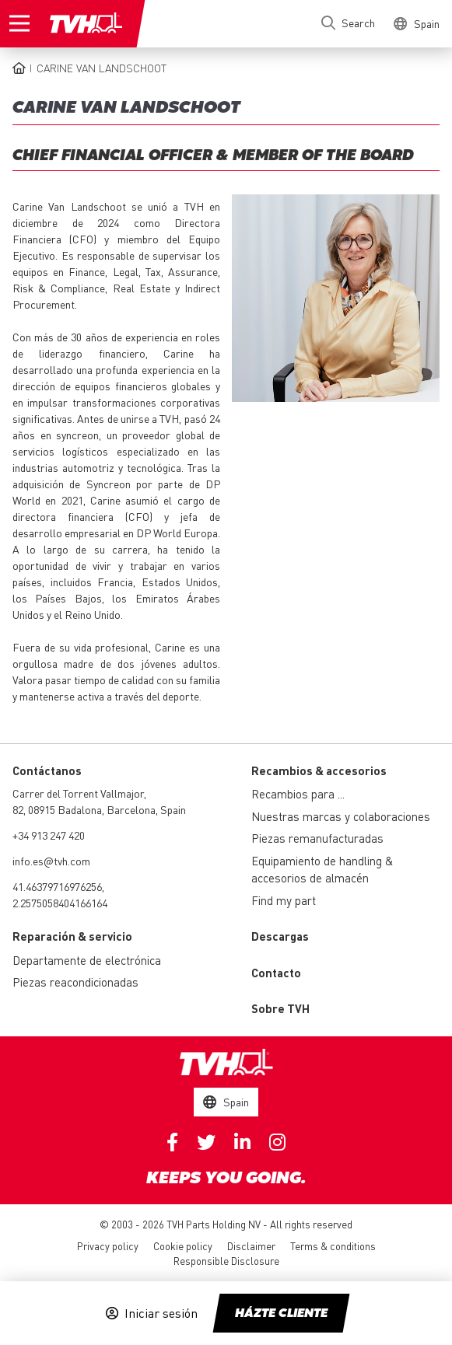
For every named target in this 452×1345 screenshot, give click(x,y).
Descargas (280, 936)
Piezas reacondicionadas (75, 982)
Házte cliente (281, 1313)
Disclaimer (251, 1245)
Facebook (172, 1142)
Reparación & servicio (72, 936)
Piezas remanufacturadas (317, 838)
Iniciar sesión (161, 1313)
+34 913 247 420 (48, 835)
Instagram (277, 1142)
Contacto (276, 972)
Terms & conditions (333, 1245)
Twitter (206, 1142)
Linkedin (242, 1142)
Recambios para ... (298, 794)
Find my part (283, 900)
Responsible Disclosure (226, 1260)
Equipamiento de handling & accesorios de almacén (322, 869)
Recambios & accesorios (319, 770)
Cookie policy (182, 1245)
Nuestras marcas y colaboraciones (340, 816)
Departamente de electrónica (86, 960)
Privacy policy (107, 1245)
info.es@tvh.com (51, 861)
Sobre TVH (280, 1008)
